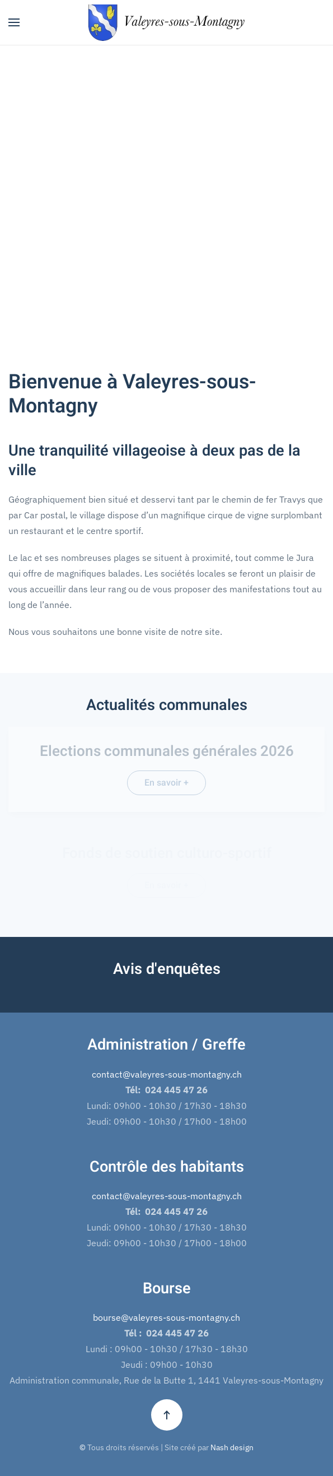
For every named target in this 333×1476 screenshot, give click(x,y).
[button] (14, 22)
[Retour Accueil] (166, 22)
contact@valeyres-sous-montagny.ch (167, 1074)
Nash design (232, 1447)
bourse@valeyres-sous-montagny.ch (166, 1317)
